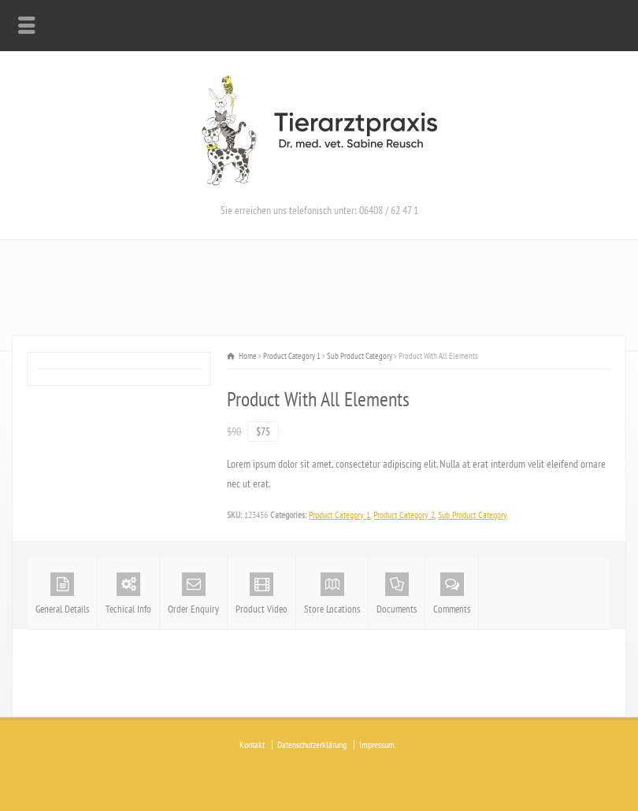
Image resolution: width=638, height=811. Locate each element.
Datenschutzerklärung (312, 744)
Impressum (377, 744)
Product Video (261, 594)
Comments (451, 594)
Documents (396, 594)
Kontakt (252, 744)
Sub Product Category (472, 514)
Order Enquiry (193, 594)
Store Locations (332, 594)
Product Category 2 (404, 514)
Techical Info (128, 594)
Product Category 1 (339, 514)
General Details (62, 594)
